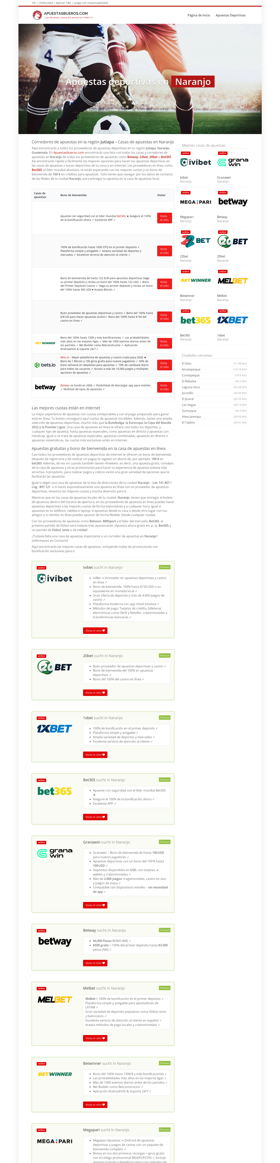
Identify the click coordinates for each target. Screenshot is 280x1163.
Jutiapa (69, 1083)
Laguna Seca (214, 387)
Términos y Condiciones (202, 1158)
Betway (132, 157)
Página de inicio (199, 15)
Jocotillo (214, 393)
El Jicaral (214, 399)
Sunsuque (214, 411)
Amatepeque (214, 369)
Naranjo (116, 358)
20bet (153, 157)
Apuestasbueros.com (68, 152)
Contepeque (214, 375)
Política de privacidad (233, 1158)
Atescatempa (214, 416)
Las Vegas (214, 405)
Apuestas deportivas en (47, 1083)
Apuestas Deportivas (231, 15)
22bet (144, 157)
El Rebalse (214, 381)
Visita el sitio (95, 421)
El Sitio (214, 363)
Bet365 (166, 157)
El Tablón (214, 422)
